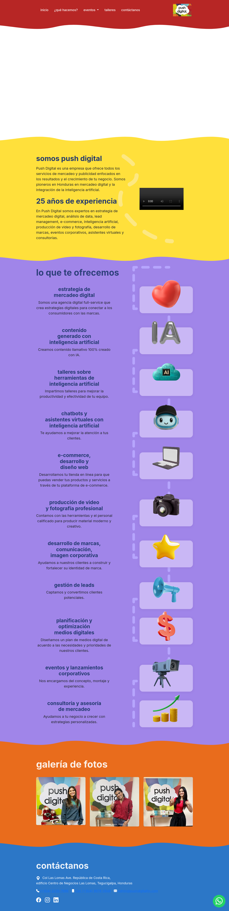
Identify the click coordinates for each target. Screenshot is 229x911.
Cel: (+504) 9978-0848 (93, 891)
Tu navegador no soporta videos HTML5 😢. (114, 83)
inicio (44, 10)
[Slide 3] (121, 824)
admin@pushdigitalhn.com (138, 891)
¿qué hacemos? (66, 10)
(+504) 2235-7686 (54, 891)
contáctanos (130, 10)
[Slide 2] (114, 824)
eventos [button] (90, 10)
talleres (110, 10)
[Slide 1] (108, 824)
